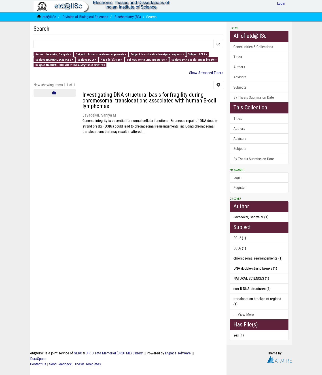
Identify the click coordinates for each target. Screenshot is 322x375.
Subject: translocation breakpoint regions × (157, 54)
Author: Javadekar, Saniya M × (53, 54)
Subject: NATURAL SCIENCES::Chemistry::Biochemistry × (70, 65)
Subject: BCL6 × (86, 59)
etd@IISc (49, 17)
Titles (237, 57)
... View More (243, 314)
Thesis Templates (87, 364)
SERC (78, 353)
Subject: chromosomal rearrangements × (101, 54)
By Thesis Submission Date (253, 97)
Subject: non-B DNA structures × (147, 59)
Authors (239, 67)
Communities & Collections (253, 47)
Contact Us (38, 364)
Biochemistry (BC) (127, 17)
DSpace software (178, 353)
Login (237, 177)
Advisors (239, 77)
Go (218, 44)
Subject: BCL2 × (197, 54)
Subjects (239, 87)
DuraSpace (38, 358)
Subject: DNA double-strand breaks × (194, 59)
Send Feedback (60, 364)
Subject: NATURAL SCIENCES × (54, 59)
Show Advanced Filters (206, 72)
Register (239, 187)
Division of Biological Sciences (85, 17)
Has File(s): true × (112, 59)
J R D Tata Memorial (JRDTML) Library (114, 353)
